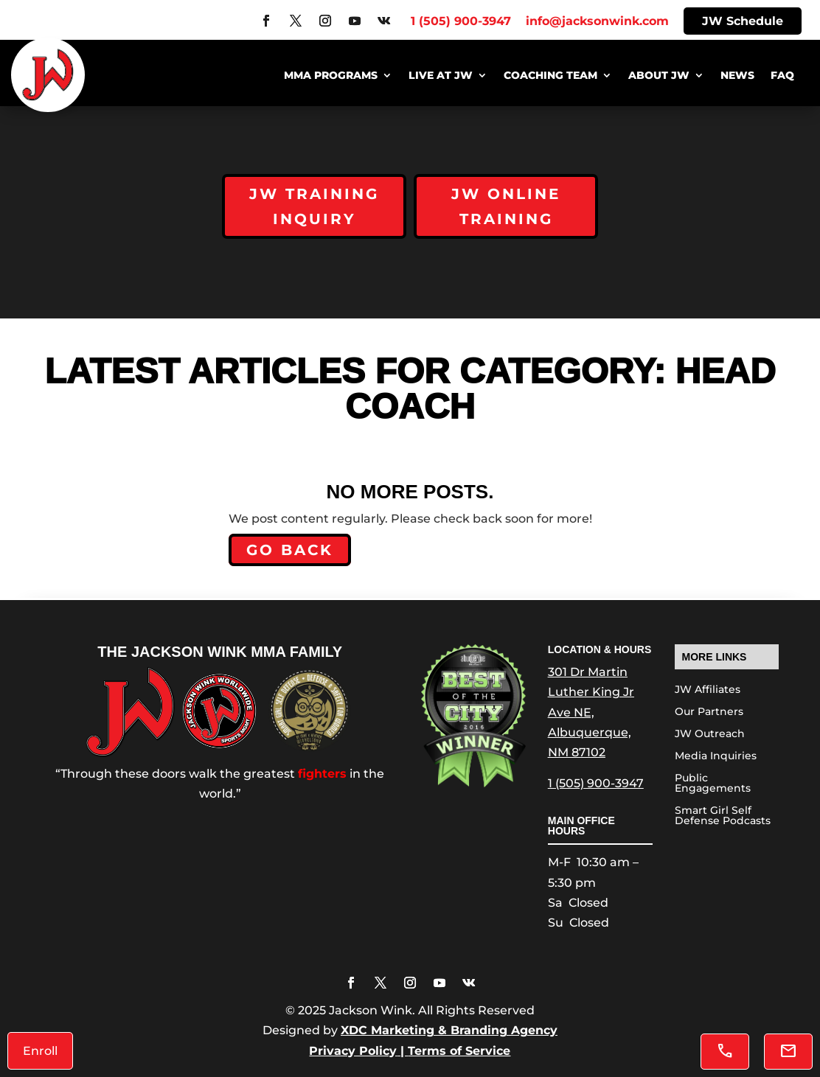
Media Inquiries (716, 756)
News (737, 76)
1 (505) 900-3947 (596, 783)
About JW (658, 76)
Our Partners (709, 712)
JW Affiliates (707, 690)
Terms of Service (459, 1051)
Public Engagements (713, 784)
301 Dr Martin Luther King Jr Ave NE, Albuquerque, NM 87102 (591, 712)
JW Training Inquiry (314, 206)
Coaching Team (550, 76)
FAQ (782, 76)
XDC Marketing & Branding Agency (449, 1030)
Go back (289, 550)
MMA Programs (331, 76)
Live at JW (441, 76)
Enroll (40, 1051)
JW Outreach (710, 734)
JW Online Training (505, 206)
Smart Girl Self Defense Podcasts (723, 816)
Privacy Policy (353, 1051)
